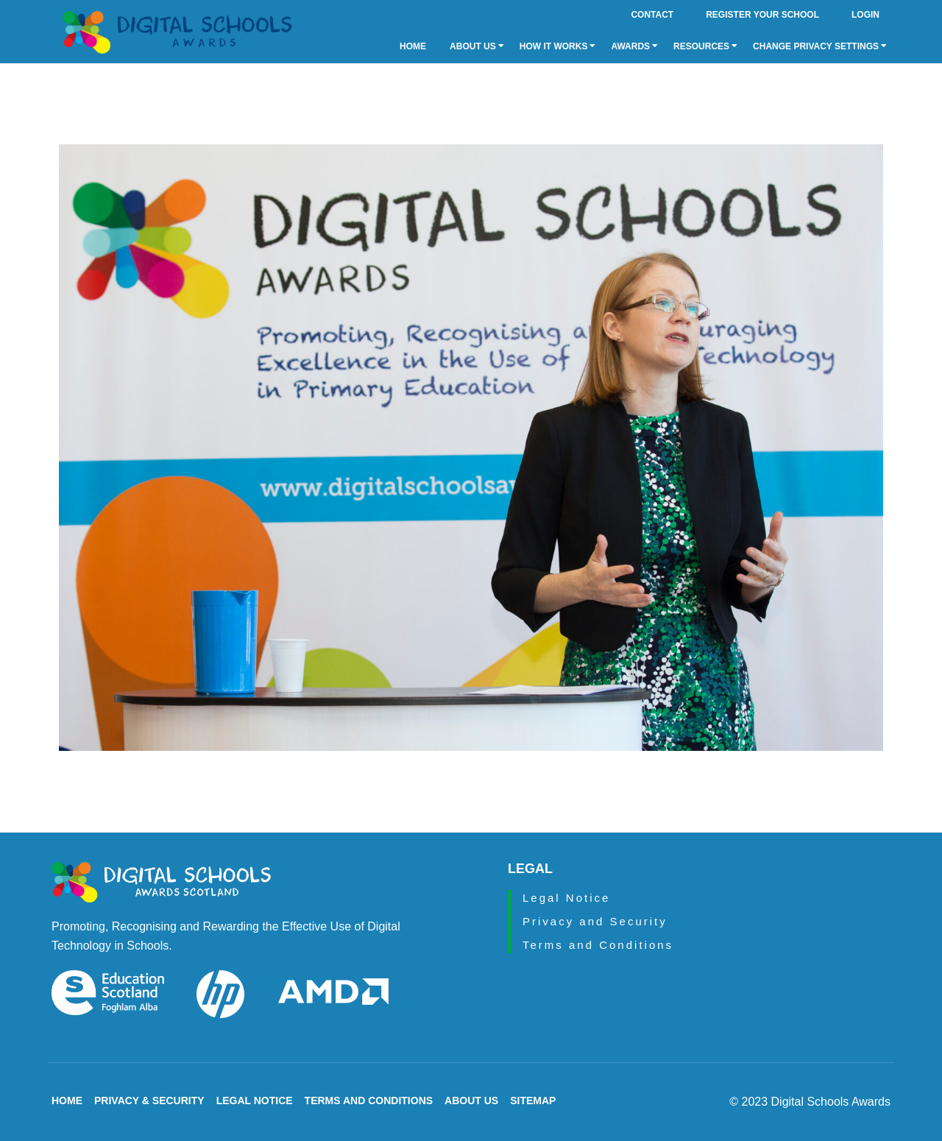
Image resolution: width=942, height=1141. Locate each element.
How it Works (558, 46)
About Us (477, 46)
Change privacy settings (820, 46)
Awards (634, 46)
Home (413, 46)
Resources (705, 46)
